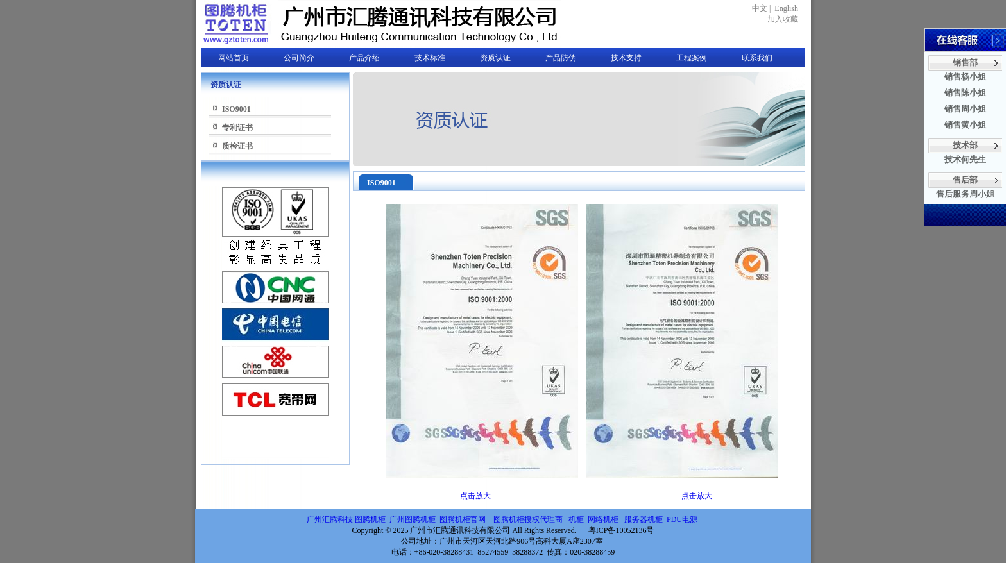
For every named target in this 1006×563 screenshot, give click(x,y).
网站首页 (233, 57)
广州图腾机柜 (412, 519)
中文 (759, 8)
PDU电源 (683, 519)
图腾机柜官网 (462, 519)
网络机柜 (604, 519)
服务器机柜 (643, 519)
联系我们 (757, 57)
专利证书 (237, 127)
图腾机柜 (370, 519)
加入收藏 (782, 19)
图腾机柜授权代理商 (528, 519)
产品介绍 (364, 57)
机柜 (576, 519)
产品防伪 (560, 57)
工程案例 (691, 57)
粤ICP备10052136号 (621, 530)
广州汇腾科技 (330, 519)
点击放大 (475, 495)
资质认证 (495, 57)
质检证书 (237, 146)
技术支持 (626, 57)
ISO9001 (236, 109)
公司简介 (299, 57)
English (786, 8)
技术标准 (429, 57)
